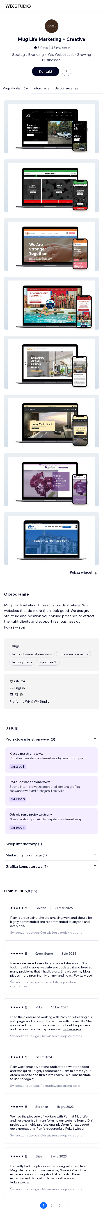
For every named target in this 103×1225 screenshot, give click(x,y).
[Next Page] (67, 1205)
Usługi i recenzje (66, 88)
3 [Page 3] (60, 1205)
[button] (51, 126)
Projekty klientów (15, 88)
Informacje (41, 88)
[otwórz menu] (95, 6)
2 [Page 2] (52, 1205)
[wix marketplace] (18, 6)
